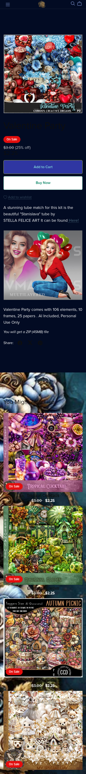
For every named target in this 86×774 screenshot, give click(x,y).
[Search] (73, 3)
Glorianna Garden (43, 588)
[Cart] (81, 3)
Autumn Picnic (43, 681)
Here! (74, 220)
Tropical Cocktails (43, 495)
